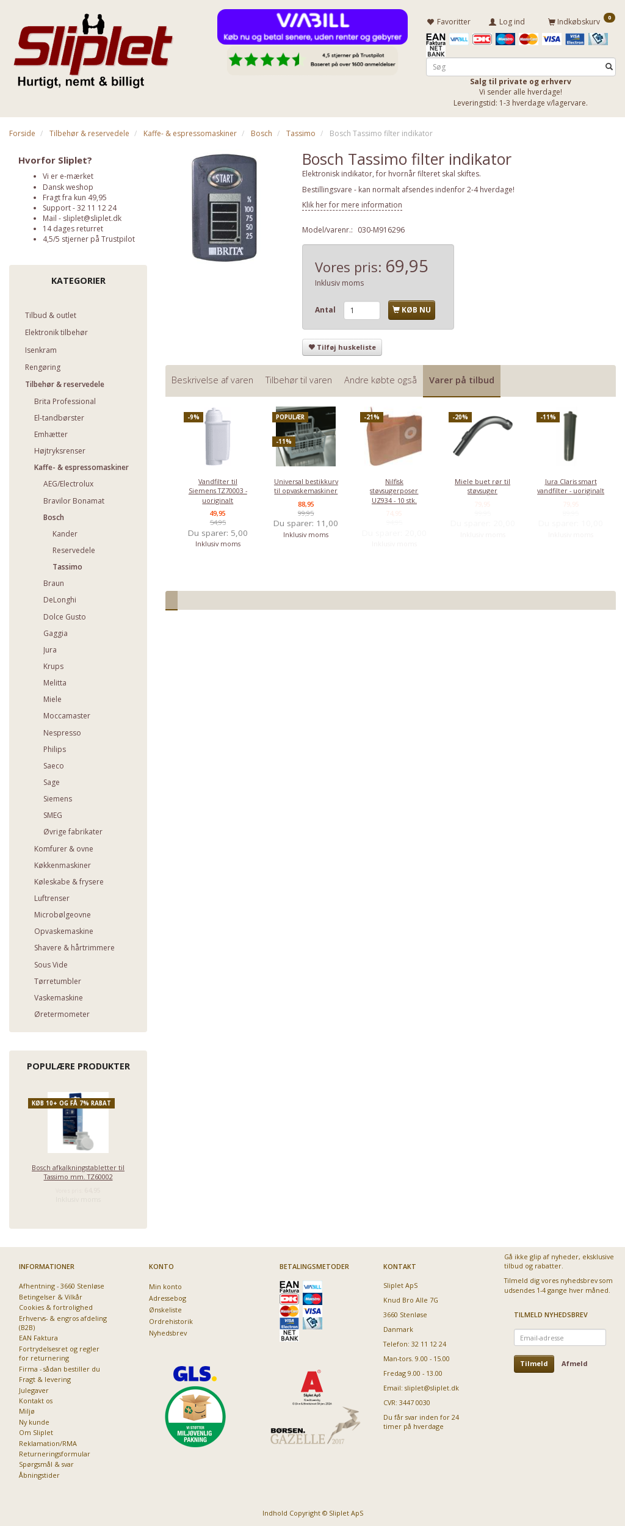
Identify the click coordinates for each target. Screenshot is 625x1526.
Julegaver (34, 1387)
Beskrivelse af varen (212, 378)
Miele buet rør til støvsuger (482, 484)
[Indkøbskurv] (581, 20)
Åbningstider (39, 1473)
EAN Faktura (38, 1335)
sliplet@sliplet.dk (92, 216)
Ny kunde (34, 1420)
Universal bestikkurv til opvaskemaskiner (306, 484)
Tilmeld (534, 1361)
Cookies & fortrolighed (56, 1305)
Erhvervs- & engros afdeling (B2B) (63, 1321)
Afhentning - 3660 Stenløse (61, 1284)
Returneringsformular (54, 1451)
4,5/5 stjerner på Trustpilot (89, 237)
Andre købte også (380, 378)
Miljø (27, 1409)
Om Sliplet (36, 1430)
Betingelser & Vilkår (50, 1295)
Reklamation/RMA (48, 1441)
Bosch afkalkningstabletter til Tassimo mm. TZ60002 (78, 1170)
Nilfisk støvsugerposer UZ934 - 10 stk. (394, 489)
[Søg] (609, 65)
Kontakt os (35, 1398)
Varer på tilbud (461, 378)
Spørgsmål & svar (46, 1462)
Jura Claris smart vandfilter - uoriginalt (570, 484)
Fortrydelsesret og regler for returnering (59, 1351)
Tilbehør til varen (299, 378)
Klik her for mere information (352, 203)
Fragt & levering (45, 1377)
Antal (326, 308)
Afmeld (575, 1361)
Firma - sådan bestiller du (59, 1367)
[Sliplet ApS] (93, 47)
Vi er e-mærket (68, 174)
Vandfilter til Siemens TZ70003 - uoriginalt (218, 489)
